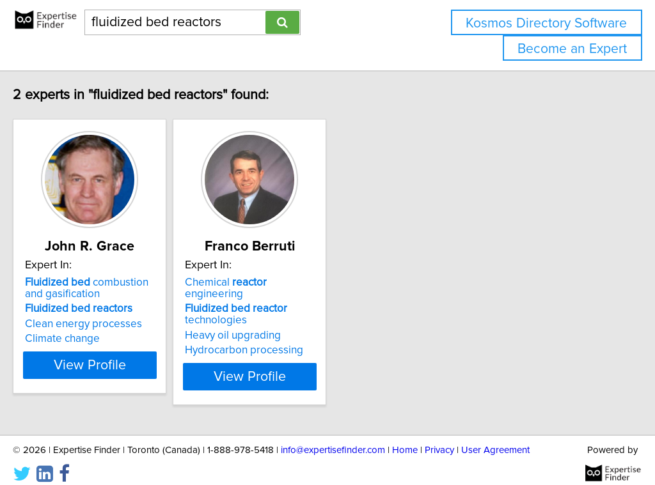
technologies (295, 302)
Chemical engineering (315, 282)
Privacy (439, 438)
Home (405, 438)
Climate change (89, 338)
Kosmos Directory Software (546, 23)
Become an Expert (572, 49)
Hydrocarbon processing (303, 338)
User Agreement (495, 438)
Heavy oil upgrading (292, 324)
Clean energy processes (110, 324)
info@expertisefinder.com (333, 438)
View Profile (133, 365)
